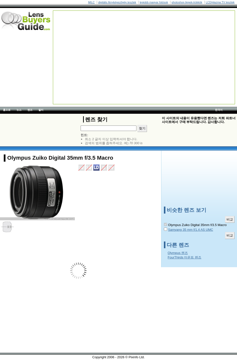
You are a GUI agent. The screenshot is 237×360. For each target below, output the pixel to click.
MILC (91, 2)
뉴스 (18, 110)
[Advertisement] (136, 46)
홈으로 (6, 110)
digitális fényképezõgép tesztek (117, 2)
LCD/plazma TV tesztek (220, 2)
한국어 (219, 110)
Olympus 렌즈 (178, 253)
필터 (40, 110)
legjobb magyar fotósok (154, 2)
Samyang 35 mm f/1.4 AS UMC (190, 230)
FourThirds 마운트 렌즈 (184, 257)
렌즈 (29, 110)
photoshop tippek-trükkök (187, 2)
